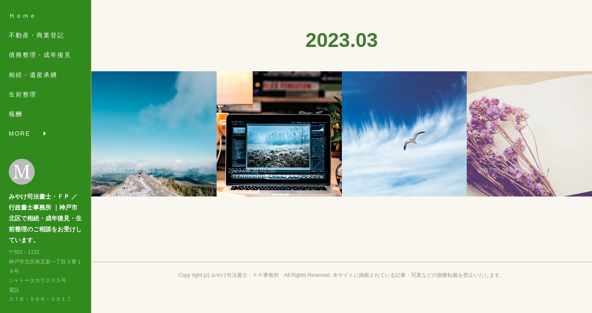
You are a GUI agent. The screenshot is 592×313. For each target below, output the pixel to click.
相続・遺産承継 (33, 74)
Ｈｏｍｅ (23, 15)
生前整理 (23, 94)
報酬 (16, 113)
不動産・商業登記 (36, 35)
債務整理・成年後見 (40, 54)
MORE (19, 133)
